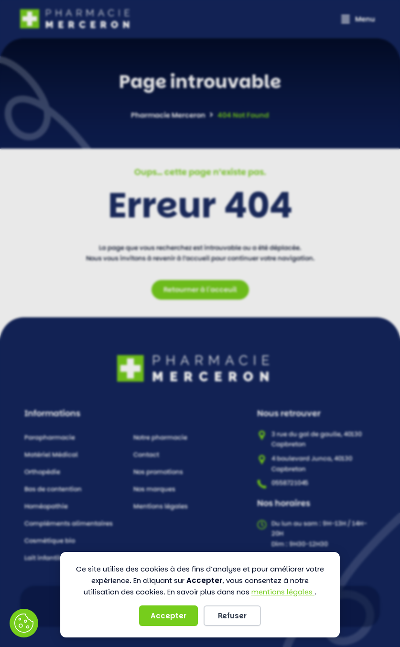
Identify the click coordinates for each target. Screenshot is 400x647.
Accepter (168, 616)
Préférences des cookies (24, 623)
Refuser (232, 616)
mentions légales (282, 592)
